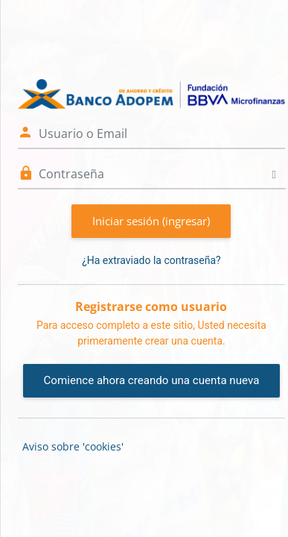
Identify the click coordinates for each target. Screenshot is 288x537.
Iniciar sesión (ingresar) (151, 220)
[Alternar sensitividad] (274, 174)
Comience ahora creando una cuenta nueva (152, 380)
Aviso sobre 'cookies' (73, 446)
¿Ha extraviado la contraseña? (151, 260)
